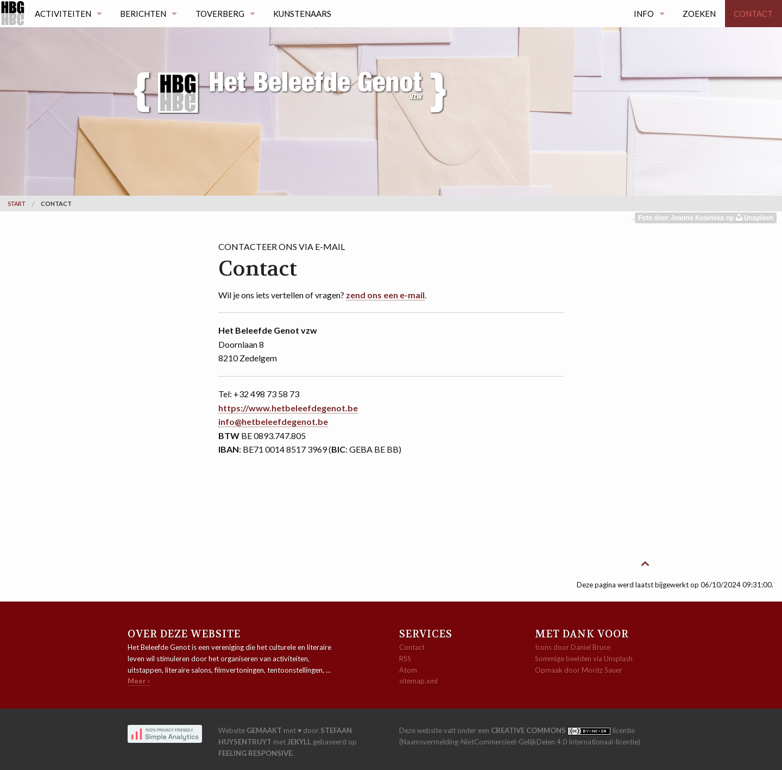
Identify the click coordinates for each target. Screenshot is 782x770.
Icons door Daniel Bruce (572, 647)
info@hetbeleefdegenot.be (273, 421)
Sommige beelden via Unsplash (584, 658)
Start (17, 203)
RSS (405, 658)
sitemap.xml (418, 681)
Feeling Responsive (255, 753)
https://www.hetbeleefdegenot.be (288, 408)
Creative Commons (529, 730)
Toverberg (219, 13)
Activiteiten (63, 13)
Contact (753, 13)
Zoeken (699, 13)
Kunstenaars (302, 13)
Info (644, 13)
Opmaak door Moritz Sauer (578, 670)
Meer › (139, 681)
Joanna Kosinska (698, 218)
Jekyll (299, 741)
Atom (408, 670)
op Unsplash (749, 218)
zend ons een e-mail (385, 295)
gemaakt (264, 730)
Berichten (143, 13)
